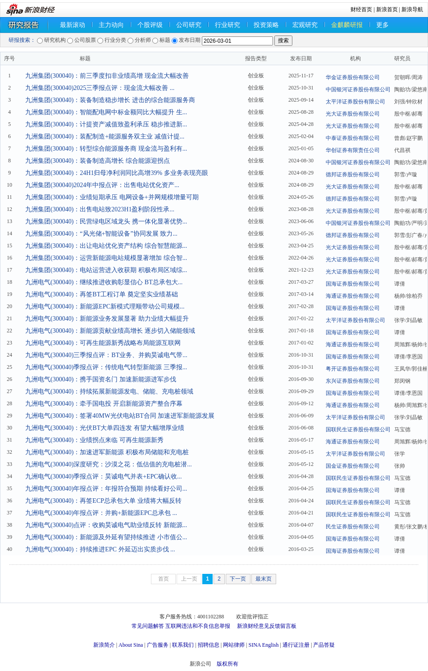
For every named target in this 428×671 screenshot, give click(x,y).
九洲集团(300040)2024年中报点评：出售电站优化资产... (102, 185)
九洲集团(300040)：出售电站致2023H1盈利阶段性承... (99, 209)
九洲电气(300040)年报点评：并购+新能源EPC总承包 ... (101, 513)
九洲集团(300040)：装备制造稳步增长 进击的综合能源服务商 (110, 100)
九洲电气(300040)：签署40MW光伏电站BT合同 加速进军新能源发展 (119, 415)
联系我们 (183, 645)
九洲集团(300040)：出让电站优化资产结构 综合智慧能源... (106, 245)
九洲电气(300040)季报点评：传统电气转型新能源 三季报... (106, 367)
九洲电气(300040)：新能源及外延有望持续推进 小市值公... (106, 537)
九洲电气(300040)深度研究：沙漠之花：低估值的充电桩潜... (108, 464)
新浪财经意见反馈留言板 (266, 626)
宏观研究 (305, 25)
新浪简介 (104, 645)
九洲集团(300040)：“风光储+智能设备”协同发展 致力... (101, 233)
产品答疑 (324, 645)
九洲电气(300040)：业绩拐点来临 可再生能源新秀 (94, 440)
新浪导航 (412, 9)
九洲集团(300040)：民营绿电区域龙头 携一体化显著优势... (106, 221)
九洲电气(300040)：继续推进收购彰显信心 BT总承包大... (103, 282)
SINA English (263, 645)
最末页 (263, 579)
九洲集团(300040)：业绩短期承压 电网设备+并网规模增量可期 (112, 197)
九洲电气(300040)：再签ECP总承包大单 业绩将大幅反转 (103, 500)
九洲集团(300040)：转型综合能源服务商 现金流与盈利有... (106, 148)
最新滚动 (72, 25)
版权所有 (227, 664)
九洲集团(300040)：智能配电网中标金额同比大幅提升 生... (106, 112)
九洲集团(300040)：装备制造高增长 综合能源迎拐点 (97, 160)
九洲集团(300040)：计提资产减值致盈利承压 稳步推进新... (106, 124)
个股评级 (150, 25)
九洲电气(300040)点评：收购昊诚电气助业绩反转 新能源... (106, 525)
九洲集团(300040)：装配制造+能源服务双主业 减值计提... (104, 136)
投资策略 (266, 25)
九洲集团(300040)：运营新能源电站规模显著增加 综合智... (106, 258)
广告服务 (157, 645)
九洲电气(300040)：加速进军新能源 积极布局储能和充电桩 (107, 452)
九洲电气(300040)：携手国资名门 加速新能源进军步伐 (100, 379)
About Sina (130, 645)
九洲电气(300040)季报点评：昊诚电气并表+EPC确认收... (103, 476)
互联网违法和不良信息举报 (197, 626)
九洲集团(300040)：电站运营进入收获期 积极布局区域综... (106, 270)
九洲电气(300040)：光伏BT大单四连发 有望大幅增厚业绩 (104, 428)
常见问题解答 (148, 626)
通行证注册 (296, 645)
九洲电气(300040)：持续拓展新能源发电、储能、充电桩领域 (109, 391)
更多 (382, 25)
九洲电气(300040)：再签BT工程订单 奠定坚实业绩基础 (101, 294)
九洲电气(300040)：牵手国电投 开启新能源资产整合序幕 (103, 403)
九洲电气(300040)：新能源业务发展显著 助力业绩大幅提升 (107, 318)
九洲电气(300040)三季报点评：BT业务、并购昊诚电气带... (106, 355)
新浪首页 (387, 9)
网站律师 (234, 645)
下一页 (238, 579)
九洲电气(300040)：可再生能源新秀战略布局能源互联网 (103, 343)
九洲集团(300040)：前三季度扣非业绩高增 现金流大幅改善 (107, 75)
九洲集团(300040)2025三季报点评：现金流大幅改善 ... (99, 88)
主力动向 (111, 25)
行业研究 (227, 25)
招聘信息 (208, 645)
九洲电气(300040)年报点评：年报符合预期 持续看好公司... (106, 488)
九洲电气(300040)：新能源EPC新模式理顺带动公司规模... (105, 306)
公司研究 (188, 25)
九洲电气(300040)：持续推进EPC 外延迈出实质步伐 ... (100, 549)
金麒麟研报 (347, 25)
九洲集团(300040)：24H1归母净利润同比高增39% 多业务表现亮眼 (116, 173)
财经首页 (361, 9)
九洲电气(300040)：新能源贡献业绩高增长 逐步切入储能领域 (110, 330)
